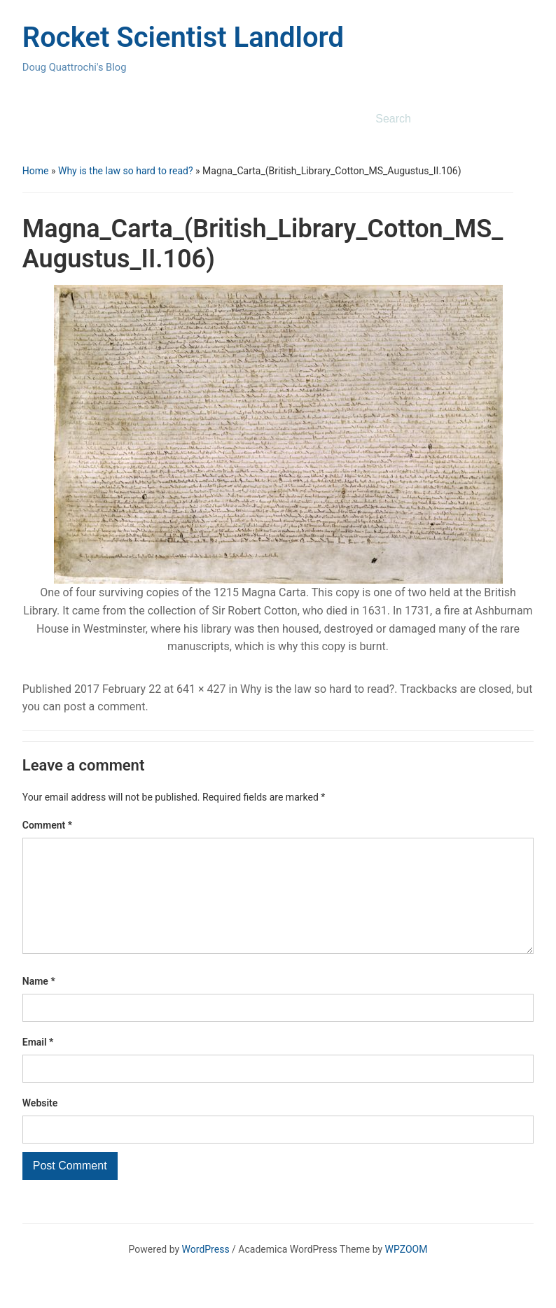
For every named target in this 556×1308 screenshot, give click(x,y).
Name (38, 1003)
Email (38, 1064)
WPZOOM (406, 1271)
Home (35, 170)
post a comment (104, 706)
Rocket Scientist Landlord (183, 37)
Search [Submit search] (516, 119)
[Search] (438, 119)
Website (40, 1125)
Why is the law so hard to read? (125, 170)
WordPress (206, 1271)
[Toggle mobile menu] (31, 119)
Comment (47, 825)
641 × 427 (200, 689)
